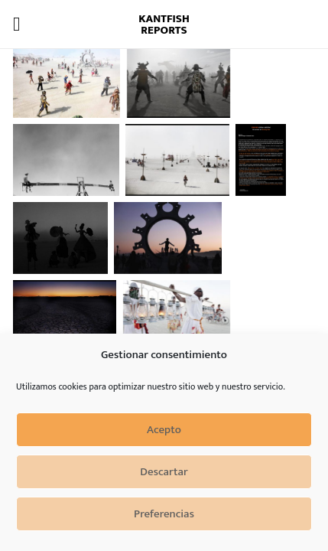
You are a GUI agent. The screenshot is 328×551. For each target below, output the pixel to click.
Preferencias (164, 513)
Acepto (164, 429)
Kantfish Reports (164, 24)
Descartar (163, 471)
